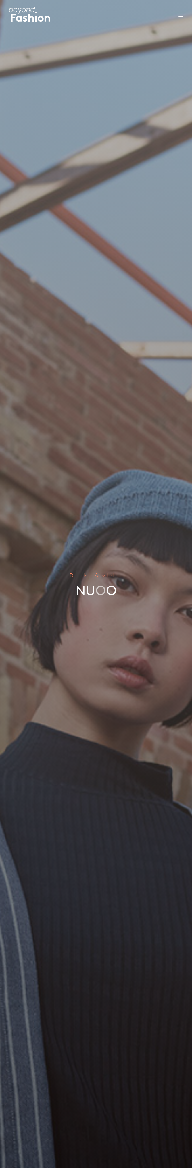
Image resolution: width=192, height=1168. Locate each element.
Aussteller (107, 575)
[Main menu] (178, 14)
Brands (78, 575)
